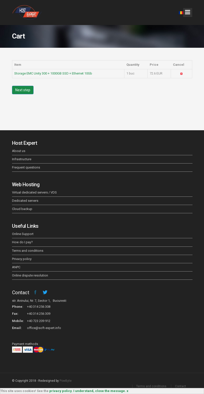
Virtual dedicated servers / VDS (34, 192)
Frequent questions (26, 167)
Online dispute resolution (30, 275)
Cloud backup (22, 209)
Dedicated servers (25, 200)
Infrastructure (21, 159)
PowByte (66, 380)
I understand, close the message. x (100, 391)
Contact (20, 293)
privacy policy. (61, 391)
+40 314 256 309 (38, 314)
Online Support (23, 234)
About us (18, 151)
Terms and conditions (27, 250)
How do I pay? (22, 242)
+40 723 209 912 (38, 321)
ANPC (16, 267)
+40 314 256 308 (38, 306)
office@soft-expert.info (44, 328)
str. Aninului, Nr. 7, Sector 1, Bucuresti (39, 300)
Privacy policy (22, 259)
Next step (22, 90)
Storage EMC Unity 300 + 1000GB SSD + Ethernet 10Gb (53, 73)
